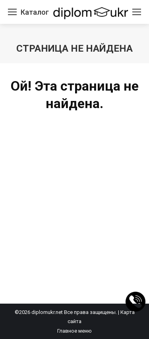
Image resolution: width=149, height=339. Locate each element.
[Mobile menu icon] (12, 12)
